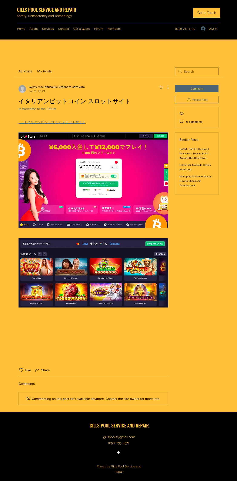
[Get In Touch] (206, 13)
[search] (196, 71)
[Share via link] (42, 369)
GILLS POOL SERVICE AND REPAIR (46, 9)
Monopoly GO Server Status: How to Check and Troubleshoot (196, 181)
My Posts (44, 71)
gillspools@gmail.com (119, 437)
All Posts (25, 71)
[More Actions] (165, 87)
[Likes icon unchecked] (21, 369)
